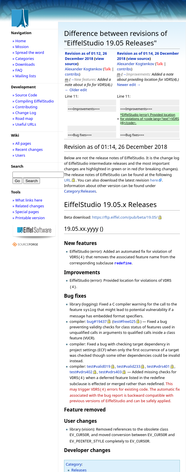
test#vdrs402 (81, 368)
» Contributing (24, 106)
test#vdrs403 (110, 368)
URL (67, 180)
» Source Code (24, 95)
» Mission (20, 46)
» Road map (22, 118)
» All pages (21, 143)
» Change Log (24, 112)
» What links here (27, 200)
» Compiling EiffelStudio (33, 101)
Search (17, 166)
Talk (107, 69)
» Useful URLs (24, 124)
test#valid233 (129, 362)
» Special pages (25, 211)
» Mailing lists (24, 75)
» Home (19, 40)
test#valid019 (98, 362)
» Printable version (28, 217)
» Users (18, 155)
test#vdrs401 (158, 362)
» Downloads (23, 64)
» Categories (23, 58)
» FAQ (17, 70)
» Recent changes (27, 149)
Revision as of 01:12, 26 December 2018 (86, 56)
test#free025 (124, 318)
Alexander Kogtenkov (83, 69)
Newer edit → (129, 84)
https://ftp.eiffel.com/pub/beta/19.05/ (125, 217)
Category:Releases (80, 191)
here (154, 180)
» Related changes (28, 205)
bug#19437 (97, 318)
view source (138, 58)
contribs (72, 74)
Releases (78, 464)
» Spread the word (28, 52)
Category (74, 458)
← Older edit (76, 89)
